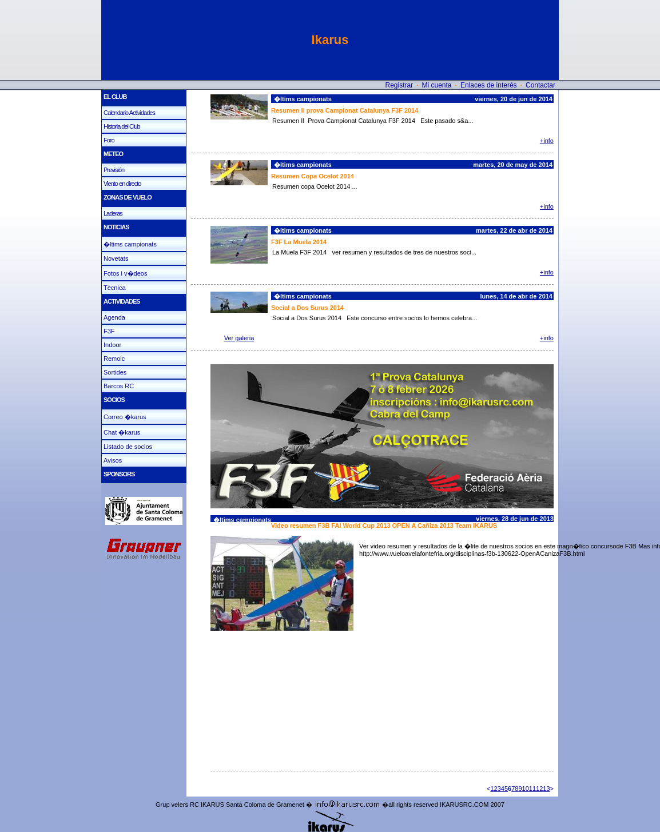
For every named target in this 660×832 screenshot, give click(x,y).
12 (539, 788)
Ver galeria (239, 338)
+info (547, 140)
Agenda (114, 317)
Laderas (113, 213)
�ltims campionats (130, 244)
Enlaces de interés (488, 85)
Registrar (399, 85)
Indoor (112, 344)
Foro (109, 140)
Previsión (114, 169)
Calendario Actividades (129, 112)
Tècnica (115, 287)
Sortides (115, 372)
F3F (109, 331)
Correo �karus (125, 416)
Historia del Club (122, 126)
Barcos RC (119, 386)
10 (525, 788)
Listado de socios (128, 446)
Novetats (116, 258)
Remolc (114, 358)
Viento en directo (122, 183)
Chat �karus (122, 432)
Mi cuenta (437, 85)
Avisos (113, 460)
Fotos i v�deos (125, 273)
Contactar (540, 85)
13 (546, 788)
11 (532, 788)
